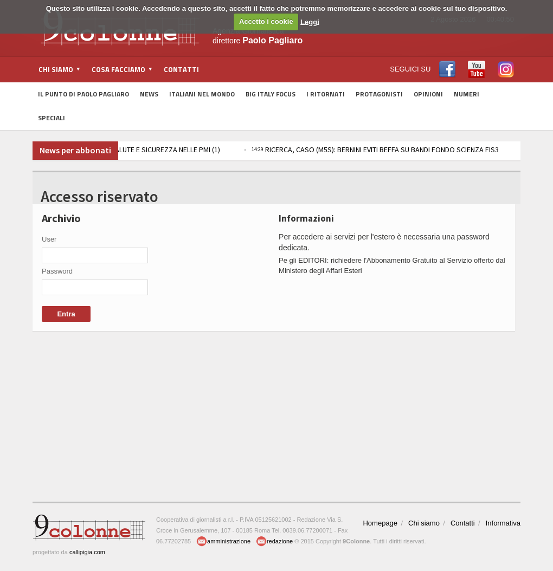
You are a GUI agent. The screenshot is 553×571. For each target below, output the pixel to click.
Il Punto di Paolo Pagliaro (83, 94)
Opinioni (428, 94)
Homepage (380, 523)
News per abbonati (75, 150)
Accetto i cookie (266, 21)
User (49, 239)
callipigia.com (87, 552)
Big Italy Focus (270, 94)
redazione (274, 541)
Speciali (51, 118)
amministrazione (223, 541)
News (149, 94)
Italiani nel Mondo (202, 94)
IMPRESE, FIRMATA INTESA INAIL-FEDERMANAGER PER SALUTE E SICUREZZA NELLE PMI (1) (205, 149)
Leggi (309, 21)
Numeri (466, 94)
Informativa (503, 523)
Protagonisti (379, 94)
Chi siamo (424, 523)
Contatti (181, 69)
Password (57, 271)
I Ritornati (325, 94)
